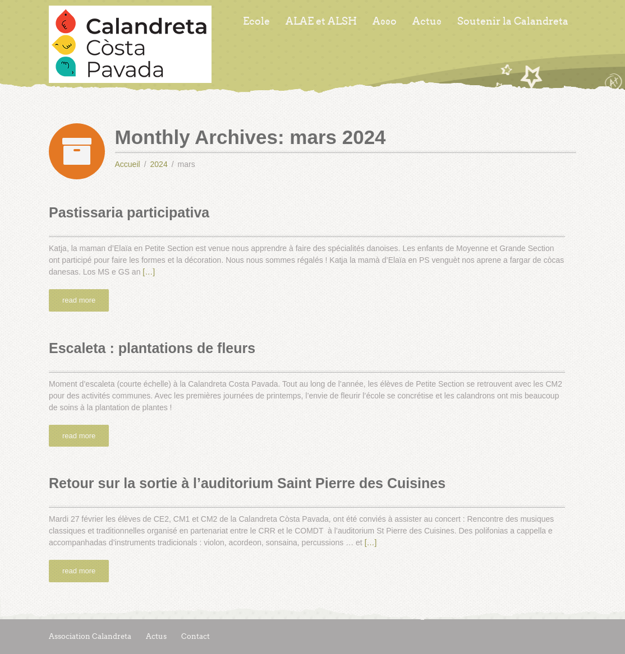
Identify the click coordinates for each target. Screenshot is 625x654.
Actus (427, 21)
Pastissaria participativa (129, 212)
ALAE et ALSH (321, 21)
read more (78, 300)
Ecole (256, 21)
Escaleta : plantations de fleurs (152, 348)
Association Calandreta (90, 636)
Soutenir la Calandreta (512, 21)
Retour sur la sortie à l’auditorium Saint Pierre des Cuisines (247, 483)
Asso (385, 21)
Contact (195, 636)
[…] (149, 271)
